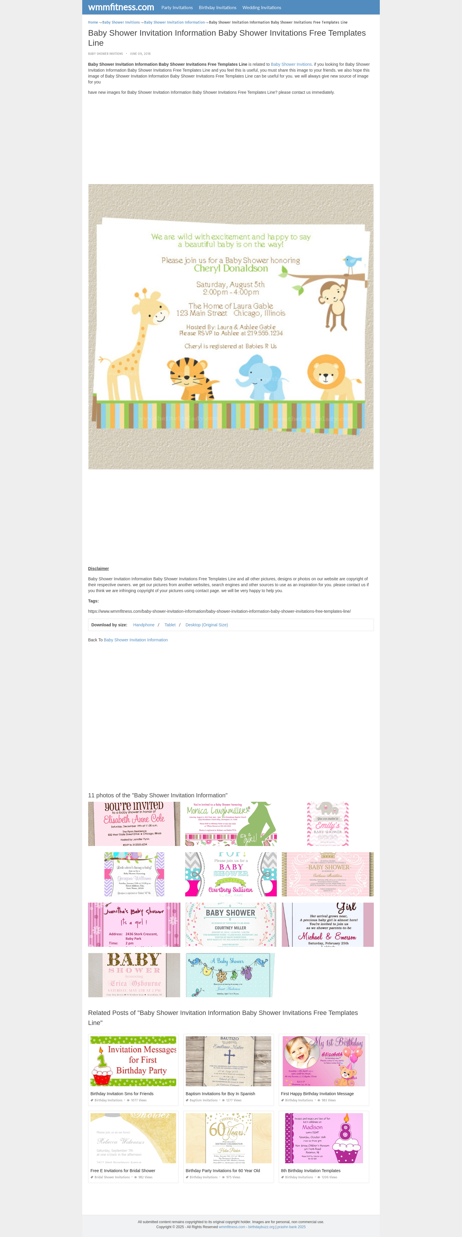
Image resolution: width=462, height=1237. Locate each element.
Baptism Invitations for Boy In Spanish (220, 1093)
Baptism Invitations (202, 1100)
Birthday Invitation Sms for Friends (122, 1093)
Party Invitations (177, 7)
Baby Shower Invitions (105, 54)
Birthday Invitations (218, 7)
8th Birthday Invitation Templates (311, 1170)
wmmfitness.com (121, 6)
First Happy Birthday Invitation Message (317, 1093)
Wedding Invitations (261, 7)
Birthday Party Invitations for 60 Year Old (223, 1170)
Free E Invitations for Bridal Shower (122, 1170)
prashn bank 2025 (291, 1227)
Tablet (169, 624)
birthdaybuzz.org (261, 1227)
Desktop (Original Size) (207, 624)
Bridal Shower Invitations (110, 1177)
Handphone (143, 624)
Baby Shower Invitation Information (136, 640)
